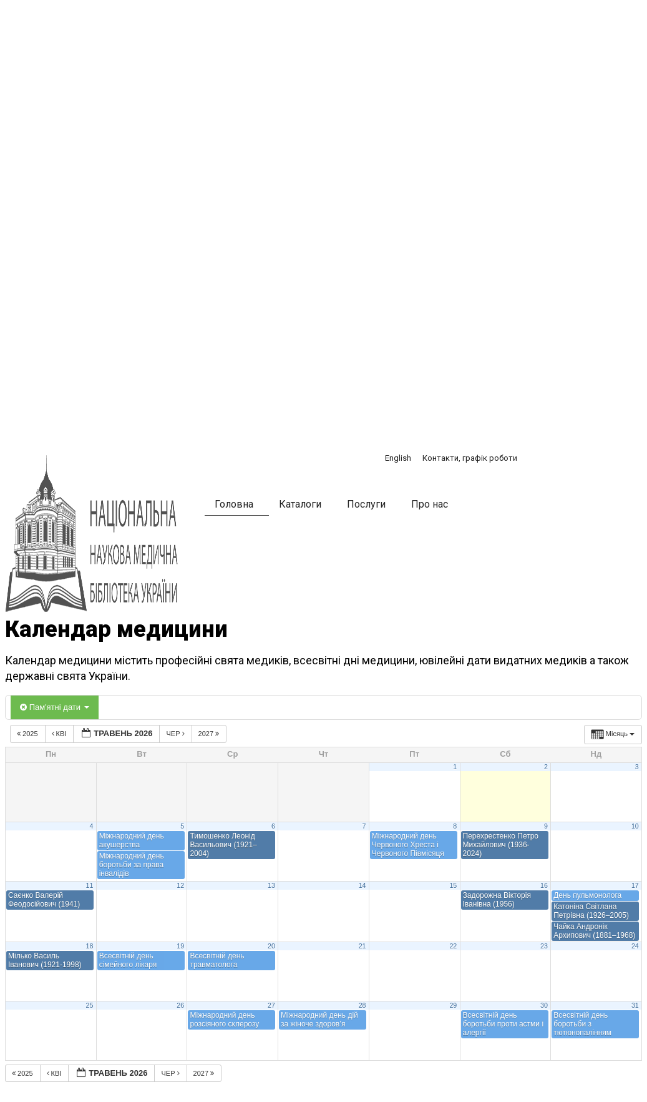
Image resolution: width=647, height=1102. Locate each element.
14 (362, 885)
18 (90, 946)
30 (544, 1005)
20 (271, 946)
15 (453, 885)
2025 (28, 733)
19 (180, 946)
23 (544, 946)
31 (635, 1005)
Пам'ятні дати (54, 707)
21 (362, 946)
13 (271, 885)
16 (544, 885)
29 (453, 1005)
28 (362, 1005)
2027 (209, 733)
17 (635, 885)
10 (635, 826)
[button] (488, 506)
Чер (176, 733)
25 (90, 1005)
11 (90, 885)
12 (180, 885)
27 (271, 1005)
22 (453, 946)
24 (635, 946)
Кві (60, 733)
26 (180, 1005)
